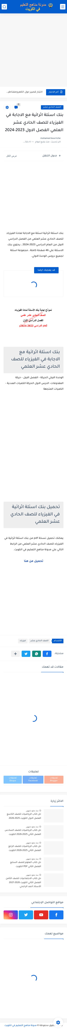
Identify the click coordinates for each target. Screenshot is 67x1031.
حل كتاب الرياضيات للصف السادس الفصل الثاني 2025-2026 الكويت (23, 832)
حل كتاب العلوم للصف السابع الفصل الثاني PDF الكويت (25, 864)
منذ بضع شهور (32, 810)
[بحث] (4, 6)
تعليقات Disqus (13, 779)
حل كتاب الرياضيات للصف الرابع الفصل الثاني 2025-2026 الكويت (24, 848)
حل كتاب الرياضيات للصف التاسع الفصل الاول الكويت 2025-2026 (24, 816)
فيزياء (23, 641)
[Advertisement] (33, 50)
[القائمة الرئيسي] (62, 6)
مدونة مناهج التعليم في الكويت (20, 1025)
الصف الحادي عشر (52, 107)
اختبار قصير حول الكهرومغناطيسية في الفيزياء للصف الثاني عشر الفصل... (23, 92)
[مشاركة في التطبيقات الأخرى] (15, 654)
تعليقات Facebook (33, 779)
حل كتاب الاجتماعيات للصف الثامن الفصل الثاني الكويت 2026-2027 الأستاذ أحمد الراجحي (23, 882)
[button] (47, 654)
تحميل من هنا (33, 561)
